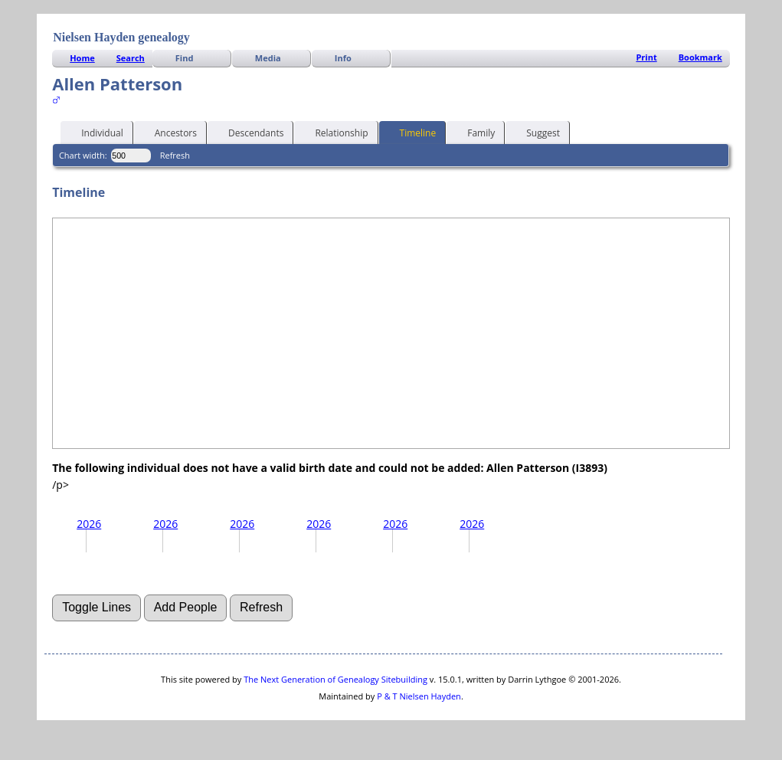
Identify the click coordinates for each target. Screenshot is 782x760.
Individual (95, 131)
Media (268, 58)
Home (82, 58)
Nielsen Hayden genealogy (121, 37)
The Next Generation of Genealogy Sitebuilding (335, 679)
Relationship (334, 131)
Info (343, 58)
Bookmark (700, 57)
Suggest (536, 131)
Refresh (175, 155)
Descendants (248, 131)
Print (646, 57)
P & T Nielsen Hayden (419, 696)
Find (184, 58)
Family (474, 131)
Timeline (411, 131)
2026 (89, 523)
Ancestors (169, 131)
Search (130, 58)
